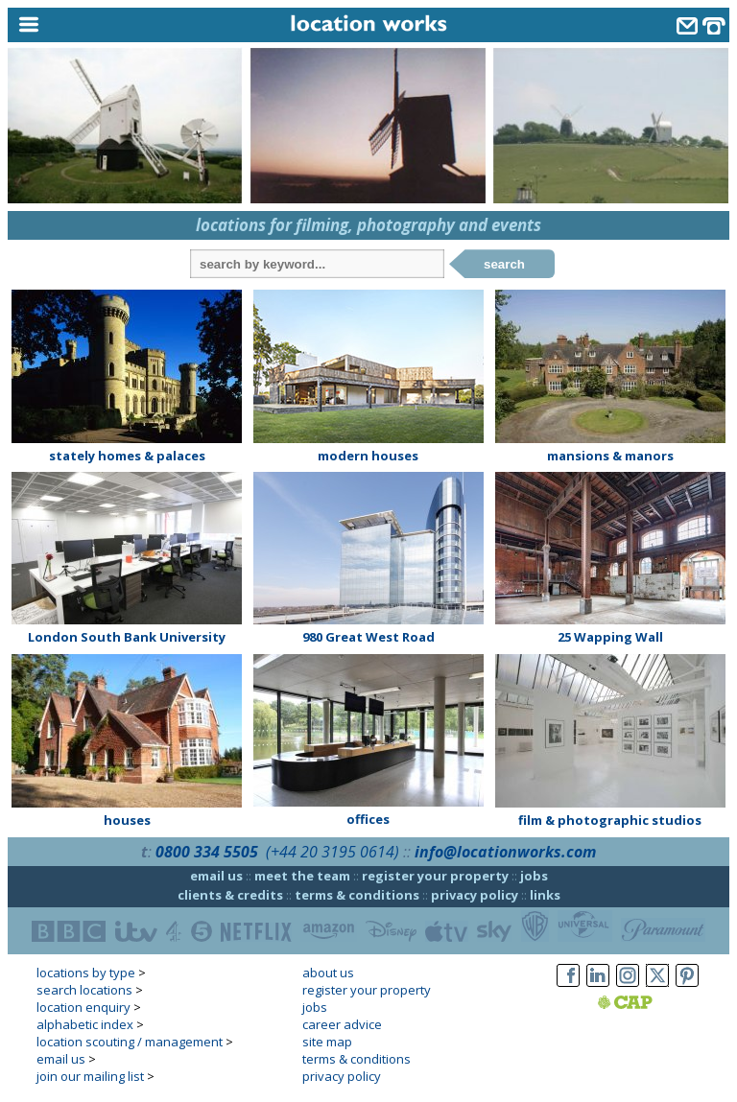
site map (327, 1041)
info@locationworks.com (505, 851)
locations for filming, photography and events (368, 225)
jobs (534, 875)
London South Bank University (127, 636)
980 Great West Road (368, 636)
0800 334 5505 (206, 851)
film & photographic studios (609, 820)
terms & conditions (357, 894)
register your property (435, 875)
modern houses (368, 455)
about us (328, 972)
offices (368, 819)
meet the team (302, 875)
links (545, 894)
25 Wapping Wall (610, 636)
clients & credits (230, 894)
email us (216, 875)
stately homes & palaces (127, 455)
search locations (84, 989)
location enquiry (83, 1007)
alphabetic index (84, 1024)
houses (127, 820)
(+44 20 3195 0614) (332, 851)
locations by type (85, 972)
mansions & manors (610, 455)
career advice (342, 1024)
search (504, 264)
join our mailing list (90, 1076)
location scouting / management (129, 1041)
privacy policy (474, 894)
